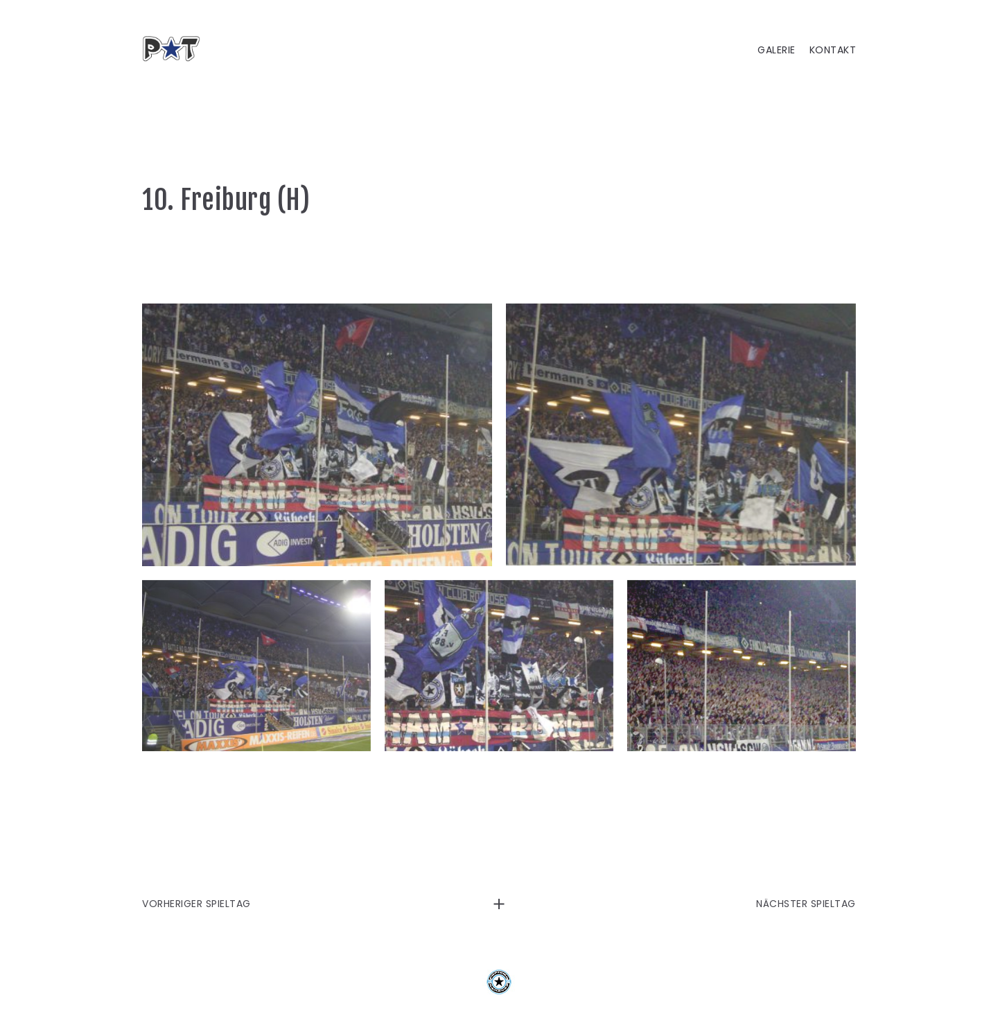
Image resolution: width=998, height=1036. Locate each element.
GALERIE (777, 50)
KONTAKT (833, 50)
